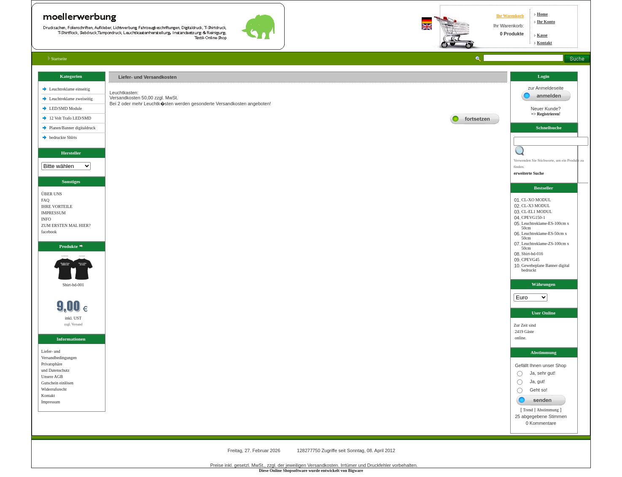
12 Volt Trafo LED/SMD (70, 118)
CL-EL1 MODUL (537, 211)
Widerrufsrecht (54, 389)
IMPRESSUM (53, 213)
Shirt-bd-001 (73, 284)
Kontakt (544, 42)
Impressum (50, 402)
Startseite (57, 58)
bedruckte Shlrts (63, 137)
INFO (46, 219)
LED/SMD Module (65, 108)
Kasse (542, 35)
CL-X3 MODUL (536, 205)
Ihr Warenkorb (510, 15)
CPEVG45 (531, 259)
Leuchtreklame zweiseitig (71, 98)
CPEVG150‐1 (533, 217)
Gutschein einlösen (57, 383)
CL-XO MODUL (536, 199)
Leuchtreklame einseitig (70, 89)
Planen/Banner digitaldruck (72, 127)
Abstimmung (548, 410)
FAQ (45, 200)
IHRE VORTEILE (57, 206)
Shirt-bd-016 (532, 253)
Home (542, 14)
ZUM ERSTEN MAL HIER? (66, 225)
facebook (49, 231)
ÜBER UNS (51, 194)
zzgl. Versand (73, 324)
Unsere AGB (52, 376)
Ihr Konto (546, 21)
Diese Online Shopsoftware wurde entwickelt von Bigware (311, 470)
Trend (528, 410)
